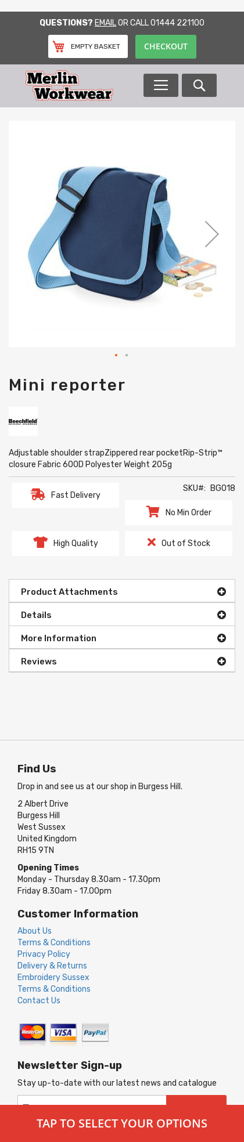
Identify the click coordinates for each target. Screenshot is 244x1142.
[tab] (122, 590)
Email (105, 23)
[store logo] (84, 85)
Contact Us (38, 1001)
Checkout (166, 46)
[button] (212, 234)
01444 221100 (177, 23)
